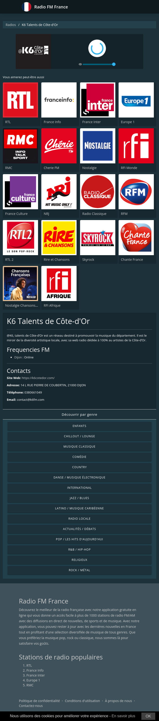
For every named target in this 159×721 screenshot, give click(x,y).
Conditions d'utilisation (82, 701)
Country (79, 467)
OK (148, 716)
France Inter (91, 122)
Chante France (132, 259)
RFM (124, 213)
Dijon (18, 357)
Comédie (80, 457)
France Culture (16, 213)
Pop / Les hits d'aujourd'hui (79, 539)
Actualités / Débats (79, 529)
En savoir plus (123, 716)
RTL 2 (9, 259)
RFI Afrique (52, 305)
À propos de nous (118, 701)
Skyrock (88, 259)
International (79, 488)
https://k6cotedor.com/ (38, 378)
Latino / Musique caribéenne (79, 508)
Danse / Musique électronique (79, 477)
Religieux (79, 560)
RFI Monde (129, 168)
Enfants (79, 426)
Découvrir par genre (79, 414)
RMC (8, 168)
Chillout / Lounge (79, 436)
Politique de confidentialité (39, 701)
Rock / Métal (79, 570)
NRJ (46, 213)
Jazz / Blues (79, 498)
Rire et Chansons (57, 259)
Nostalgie (89, 168)
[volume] (99, 64)
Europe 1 (128, 122)
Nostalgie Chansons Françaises (28, 305)
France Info (52, 122)
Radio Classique (94, 213)
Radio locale (79, 519)
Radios (11, 24)
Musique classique (79, 447)
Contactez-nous (31, 705)
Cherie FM (51, 168)
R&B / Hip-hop (79, 550)
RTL (8, 122)
